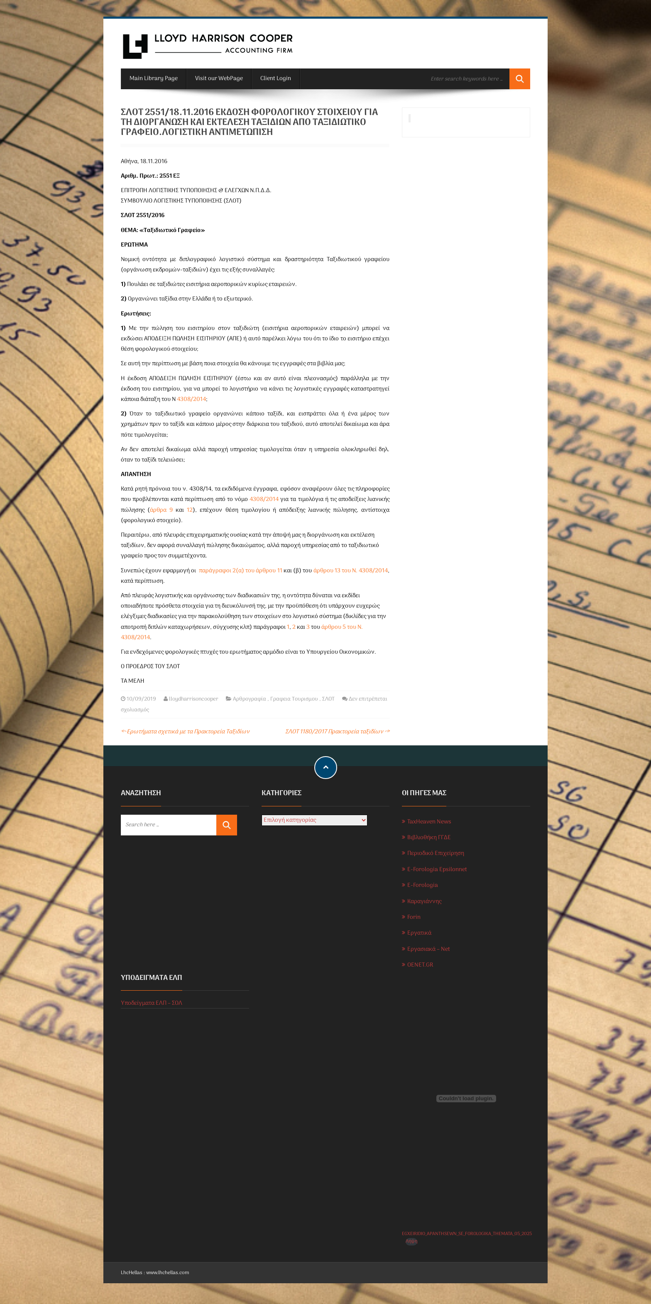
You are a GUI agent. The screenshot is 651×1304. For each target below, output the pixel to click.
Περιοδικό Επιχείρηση (435, 853)
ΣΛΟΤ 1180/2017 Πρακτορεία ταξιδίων (337, 732)
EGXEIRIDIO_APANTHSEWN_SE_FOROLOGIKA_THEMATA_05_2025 (467, 1234)
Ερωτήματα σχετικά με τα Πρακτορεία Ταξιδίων (185, 732)
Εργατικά (419, 933)
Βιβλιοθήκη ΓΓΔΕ (429, 837)
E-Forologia (422, 885)
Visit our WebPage (219, 78)
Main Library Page (154, 78)
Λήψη (411, 1241)
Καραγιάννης (424, 901)
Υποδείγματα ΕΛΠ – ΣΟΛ (151, 1003)
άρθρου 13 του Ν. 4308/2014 (350, 571)
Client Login (275, 78)
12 (190, 510)
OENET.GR (420, 965)
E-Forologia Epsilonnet (437, 869)
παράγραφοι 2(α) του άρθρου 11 (240, 571)
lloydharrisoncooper (193, 699)
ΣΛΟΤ (328, 699)
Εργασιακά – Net (428, 949)
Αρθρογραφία (249, 699)
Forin (414, 917)
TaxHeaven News (429, 822)
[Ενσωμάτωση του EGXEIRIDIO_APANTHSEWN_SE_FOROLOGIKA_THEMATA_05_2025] (466, 1098)
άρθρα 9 (161, 510)
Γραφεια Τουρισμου (294, 699)
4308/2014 (191, 399)
